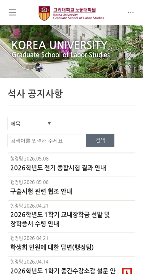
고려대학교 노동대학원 (72, 13)
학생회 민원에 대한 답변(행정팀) (52, 247)
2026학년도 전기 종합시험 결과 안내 (58, 168)
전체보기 (12, 12)
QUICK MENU (130, 12)
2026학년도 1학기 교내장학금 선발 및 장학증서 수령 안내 (60, 220)
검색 (100, 140)
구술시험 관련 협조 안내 (41, 191)
